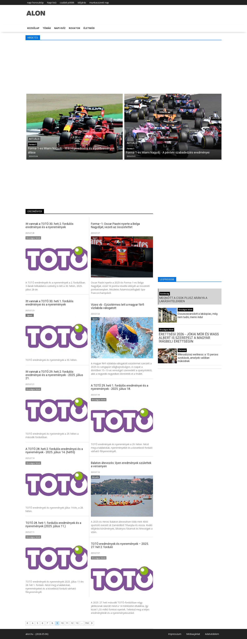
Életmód (89, 28)
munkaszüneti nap (99, 2)
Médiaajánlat (193, 634)
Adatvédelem (212, 634)
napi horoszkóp (35, 2)
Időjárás (82, 2)
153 (87, 623)
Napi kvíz (51, 2)
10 (62, 623)
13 (77, 623)
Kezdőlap (33, 28)
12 (72, 623)
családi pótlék (67, 2)
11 (67, 623)
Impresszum (174, 634)
